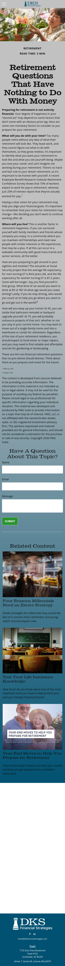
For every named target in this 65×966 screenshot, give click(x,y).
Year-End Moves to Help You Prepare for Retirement (32, 755)
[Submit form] (10, 521)
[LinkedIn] (34, 934)
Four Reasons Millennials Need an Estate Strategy (28, 603)
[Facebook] (30, 934)
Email (5, 479)
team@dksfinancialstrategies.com (32, 939)
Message (7, 496)
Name (5, 462)
